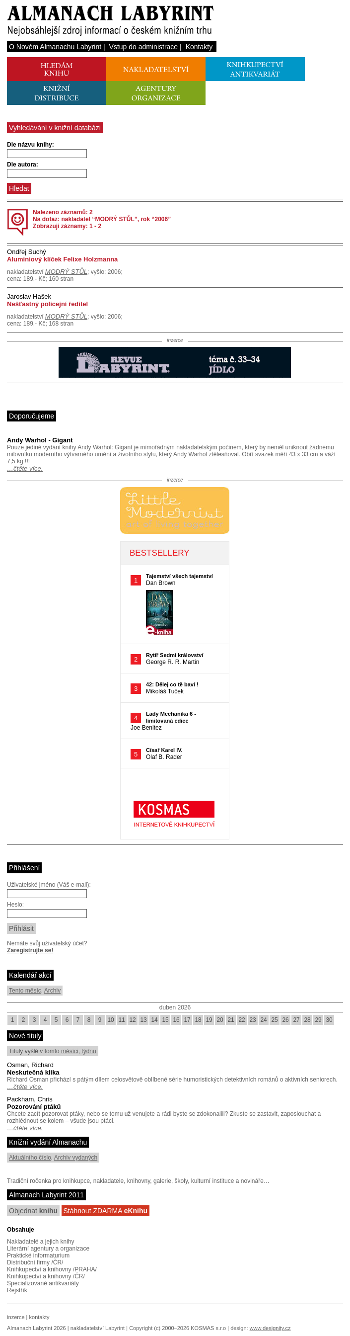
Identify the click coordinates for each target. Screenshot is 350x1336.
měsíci (69, 1051)
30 (329, 1019)
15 (165, 1019)
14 (154, 1019)
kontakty (39, 1317)
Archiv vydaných (75, 1157)
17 (187, 1019)
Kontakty (199, 47)
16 (176, 1019)
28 (307, 1019)
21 (230, 1019)
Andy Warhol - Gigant (39, 440)
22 (241, 1019)
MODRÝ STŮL (66, 271)
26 (285, 1019)
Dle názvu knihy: (30, 144)
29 (318, 1019)
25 (274, 1019)
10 (110, 1019)
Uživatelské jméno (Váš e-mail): (49, 884)
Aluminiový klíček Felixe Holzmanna (62, 259)
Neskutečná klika (33, 1072)
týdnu (88, 1051)
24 (263, 1019)
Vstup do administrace (143, 47)
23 (252, 1019)
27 (296, 1019)
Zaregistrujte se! (30, 950)
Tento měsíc (25, 990)
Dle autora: (22, 164)
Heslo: (15, 904)
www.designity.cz (270, 1328)
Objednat (33, 1211)
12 (132, 1019)
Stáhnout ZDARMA (106, 1211)
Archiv (52, 990)
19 (209, 1019)
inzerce (15, 1317)
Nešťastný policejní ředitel (47, 304)
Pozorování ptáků (34, 1106)
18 (198, 1019)
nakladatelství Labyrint (97, 1328)
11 (121, 1019)
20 (219, 1019)
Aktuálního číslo (30, 1157)
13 (143, 1019)
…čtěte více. (25, 468)
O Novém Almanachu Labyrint (55, 47)
